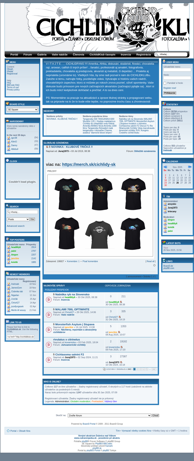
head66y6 (16, 247)
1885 (33, 262)
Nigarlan (15, 295)
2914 (33, 247)
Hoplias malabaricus (106, 121)
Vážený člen (110, 401)
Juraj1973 (63, 151)
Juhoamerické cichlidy (73, 345)
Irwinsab (15, 284)
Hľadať (10, 71)
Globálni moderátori (80, 401)
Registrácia (143, 54)
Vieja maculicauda (146, 128)
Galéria (41, 54)
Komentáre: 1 (73, 261)
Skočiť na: (61, 415)
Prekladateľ (97, 401)
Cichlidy (133, 128)
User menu (170, 62)
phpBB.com (168, 268)
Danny (14, 145)
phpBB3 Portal (93, 450)
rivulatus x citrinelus (138, 123)
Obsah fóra (24, 431)
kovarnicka (70, 342)
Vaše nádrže (59, 54)
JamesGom (16, 288)
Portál (14, 54)
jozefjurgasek (17, 306)
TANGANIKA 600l (106, 119)
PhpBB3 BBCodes (103, 444)
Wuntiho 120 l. (89, 121)
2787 (33, 251)
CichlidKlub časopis (102, 54)
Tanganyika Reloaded (98, 128)
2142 (33, 258)
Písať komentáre (90, 261)
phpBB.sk (97, 448)
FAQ (9, 83)
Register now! (169, 88)
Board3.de (168, 266)
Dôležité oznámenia (145, 151)
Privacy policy (13, 90)
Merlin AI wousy (18, 310)
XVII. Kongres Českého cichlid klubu (134, 131)
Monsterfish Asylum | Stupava (74, 324)
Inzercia (126, 54)
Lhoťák (14, 299)
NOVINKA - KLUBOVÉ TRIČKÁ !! (62, 119)
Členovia (78, 54)
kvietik (14, 262)
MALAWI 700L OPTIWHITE (135, 120)
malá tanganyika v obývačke (98, 129)
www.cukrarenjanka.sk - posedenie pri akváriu (97, 438)
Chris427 (15, 303)
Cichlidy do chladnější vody (95, 123)
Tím (118, 430)
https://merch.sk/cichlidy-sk (89, 164)
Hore (154, 265)
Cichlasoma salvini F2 (129, 126)
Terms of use (13, 87)
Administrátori (62, 401)
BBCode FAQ (13, 85)
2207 (33, 255)
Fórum (27, 54)
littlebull (14, 149)
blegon (14, 255)
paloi (13, 251)
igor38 (14, 138)
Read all (150, 261)
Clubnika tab (17, 291)
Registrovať (12, 74)
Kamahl (108, 446)
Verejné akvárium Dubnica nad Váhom (97, 436)
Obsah (10, 69)
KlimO (14, 142)
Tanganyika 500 (90, 119)
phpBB (85, 441)
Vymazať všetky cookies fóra (136, 430)
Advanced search (16, 226)
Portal (13, 431)
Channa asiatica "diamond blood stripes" (97, 131)
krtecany (172, 211)
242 (154, 369)
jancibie (15, 258)
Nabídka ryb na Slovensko (131, 119)
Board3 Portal (89, 424)
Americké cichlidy (127, 130)
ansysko (172, 204)
